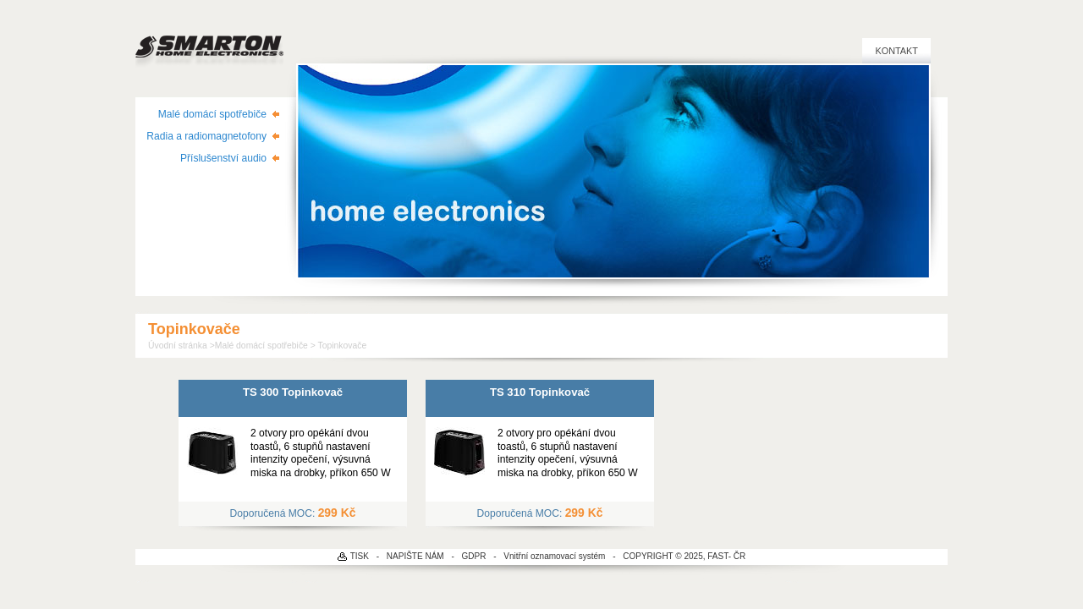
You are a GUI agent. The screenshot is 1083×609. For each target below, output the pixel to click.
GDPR (474, 556)
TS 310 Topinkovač (540, 392)
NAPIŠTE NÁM (415, 556)
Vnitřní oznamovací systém (554, 556)
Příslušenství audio (223, 158)
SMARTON (209, 42)
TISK (359, 556)
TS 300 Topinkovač (293, 392)
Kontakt (896, 51)
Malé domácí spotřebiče (212, 114)
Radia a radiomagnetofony (206, 136)
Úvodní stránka (177, 345)
